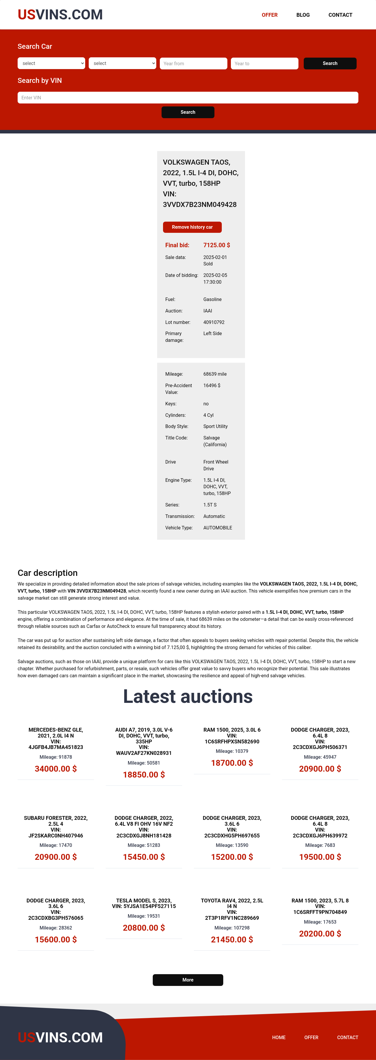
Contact (340, 15)
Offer (311, 1037)
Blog (303, 15)
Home (279, 1037)
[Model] (122, 63)
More (187, 980)
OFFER (270, 15)
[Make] (51, 63)
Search (330, 63)
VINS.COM (60, 14)
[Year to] (264, 63)
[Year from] (193, 63)
